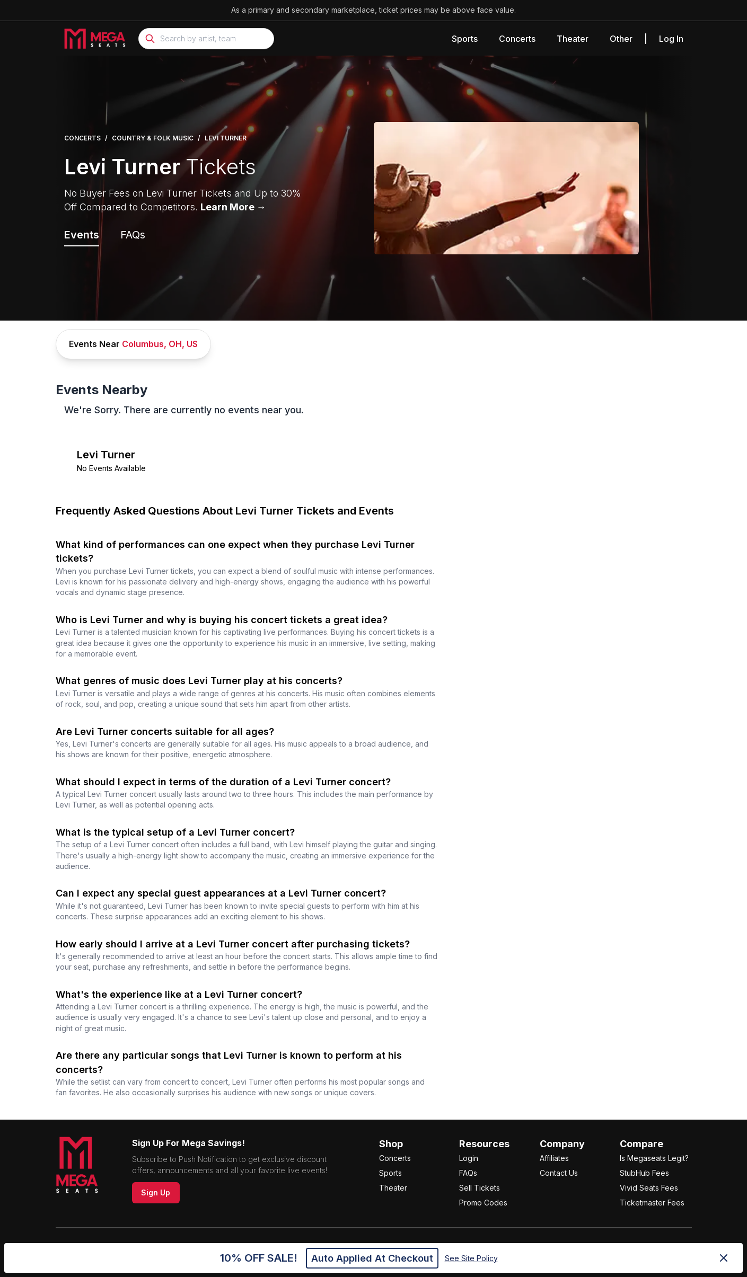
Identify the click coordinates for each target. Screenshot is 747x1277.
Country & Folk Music (153, 138)
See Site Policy (471, 1258)
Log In (671, 38)
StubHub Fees (644, 1172)
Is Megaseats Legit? (654, 1158)
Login (468, 1158)
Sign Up (155, 1192)
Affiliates (554, 1158)
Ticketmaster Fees (652, 1202)
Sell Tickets (479, 1187)
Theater (572, 38)
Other (621, 38)
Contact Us (559, 1172)
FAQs (468, 1172)
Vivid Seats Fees (649, 1187)
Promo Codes (483, 1202)
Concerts (517, 38)
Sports (465, 38)
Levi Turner (226, 138)
